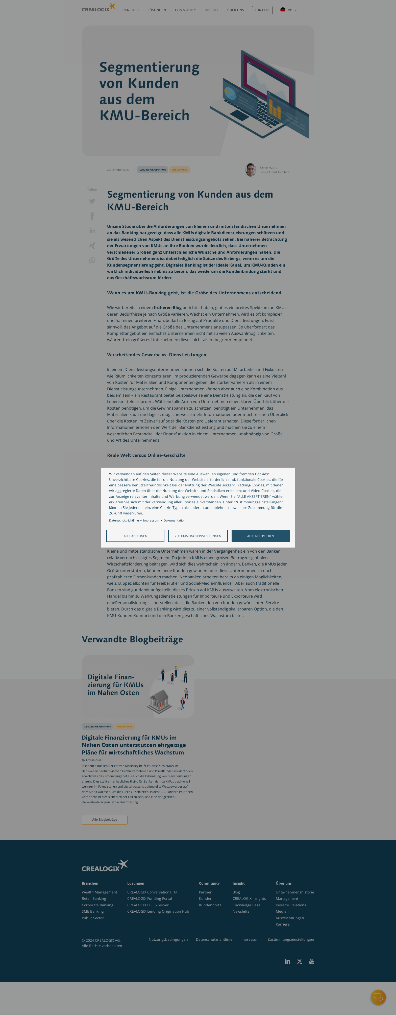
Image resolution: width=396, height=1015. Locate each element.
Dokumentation (174, 520)
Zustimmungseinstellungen (198, 536)
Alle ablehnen (135, 536)
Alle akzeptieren (260, 536)
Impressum (151, 520)
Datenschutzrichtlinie (124, 520)
